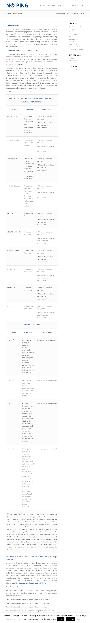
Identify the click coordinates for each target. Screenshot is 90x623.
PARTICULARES (74, 44)
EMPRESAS (73, 34)
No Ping (71, 58)
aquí (48, 599)
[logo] (17, 5)
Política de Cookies (14, 13)
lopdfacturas (73, 39)
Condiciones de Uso (76, 27)
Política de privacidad (76, 49)
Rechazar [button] (70, 619)
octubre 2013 (73, 69)
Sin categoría (73, 61)
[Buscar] (82, 5)
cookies (72, 32)
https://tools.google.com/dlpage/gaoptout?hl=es (28, 583)
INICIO (71, 37)
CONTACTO (73, 29)
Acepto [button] (60, 619)
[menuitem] (42, 5)
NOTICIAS (72, 42)
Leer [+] (80, 619)
